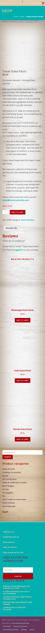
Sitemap (24, 629)
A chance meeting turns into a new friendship (16, 592)
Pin (3, 496)
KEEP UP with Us (10, 547)
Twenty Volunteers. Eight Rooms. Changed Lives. (17, 598)
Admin (32, 629)
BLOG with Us (9, 542)
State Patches (27, 220)
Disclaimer (7, 626)
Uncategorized (8, 506)
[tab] (11, 228)
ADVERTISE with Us (11, 537)
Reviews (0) (11, 228)
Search (7, 457)
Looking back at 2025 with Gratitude (14, 608)
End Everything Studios (21, 623)
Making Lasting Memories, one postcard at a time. (16, 587)
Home (15, 17)
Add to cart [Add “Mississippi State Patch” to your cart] (23, 320)
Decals (5, 476)
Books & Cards (8, 469)
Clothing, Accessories (11, 472)
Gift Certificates (9, 479)
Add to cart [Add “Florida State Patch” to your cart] (23, 439)
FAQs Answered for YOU (13, 552)
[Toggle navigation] (43, 4)
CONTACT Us (8, 532)
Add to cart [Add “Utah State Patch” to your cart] (23, 380)
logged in (18, 249)
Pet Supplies (7, 493)
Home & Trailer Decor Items (14, 482)
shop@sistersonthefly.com (16, 200)
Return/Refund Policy (10, 629)
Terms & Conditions (20, 626)
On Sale (5, 489)
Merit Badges (8, 486)
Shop (22, 17)
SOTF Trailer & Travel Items (14, 499)
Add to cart (18, 212)
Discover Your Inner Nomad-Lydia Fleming (17, 603)
